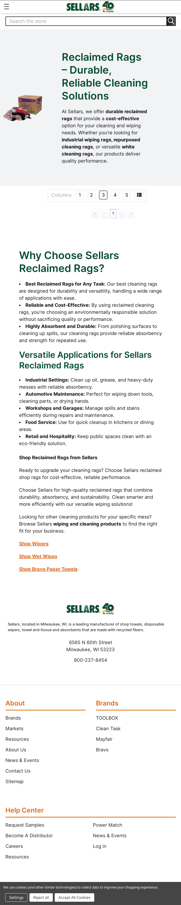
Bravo (102, 750)
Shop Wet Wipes (38, 556)
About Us (15, 750)
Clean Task (108, 728)
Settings (16, 897)
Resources (17, 739)
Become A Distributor (29, 835)
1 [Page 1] (113, 213)
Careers (14, 846)
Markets (14, 728)
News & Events (22, 760)
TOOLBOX (107, 718)
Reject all (41, 897)
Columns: (61, 195)
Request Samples (24, 825)
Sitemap (14, 781)
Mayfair (104, 739)
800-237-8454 (90, 660)
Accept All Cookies (74, 897)
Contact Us (17, 771)
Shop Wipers (34, 543)
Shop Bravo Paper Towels (48, 569)
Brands (13, 718)
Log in (100, 846)
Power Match (107, 825)
